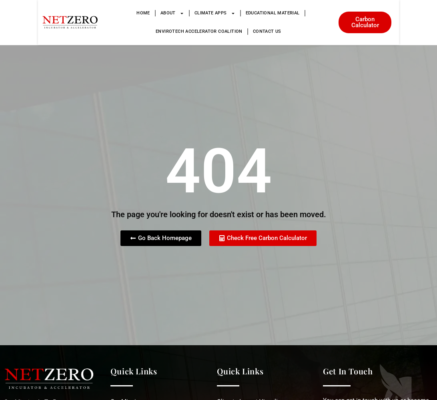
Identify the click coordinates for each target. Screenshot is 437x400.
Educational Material (224, 13)
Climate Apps (166, 13)
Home (95, 13)
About (123, 13)
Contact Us (218, 31)
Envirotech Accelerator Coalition (304, 13)
